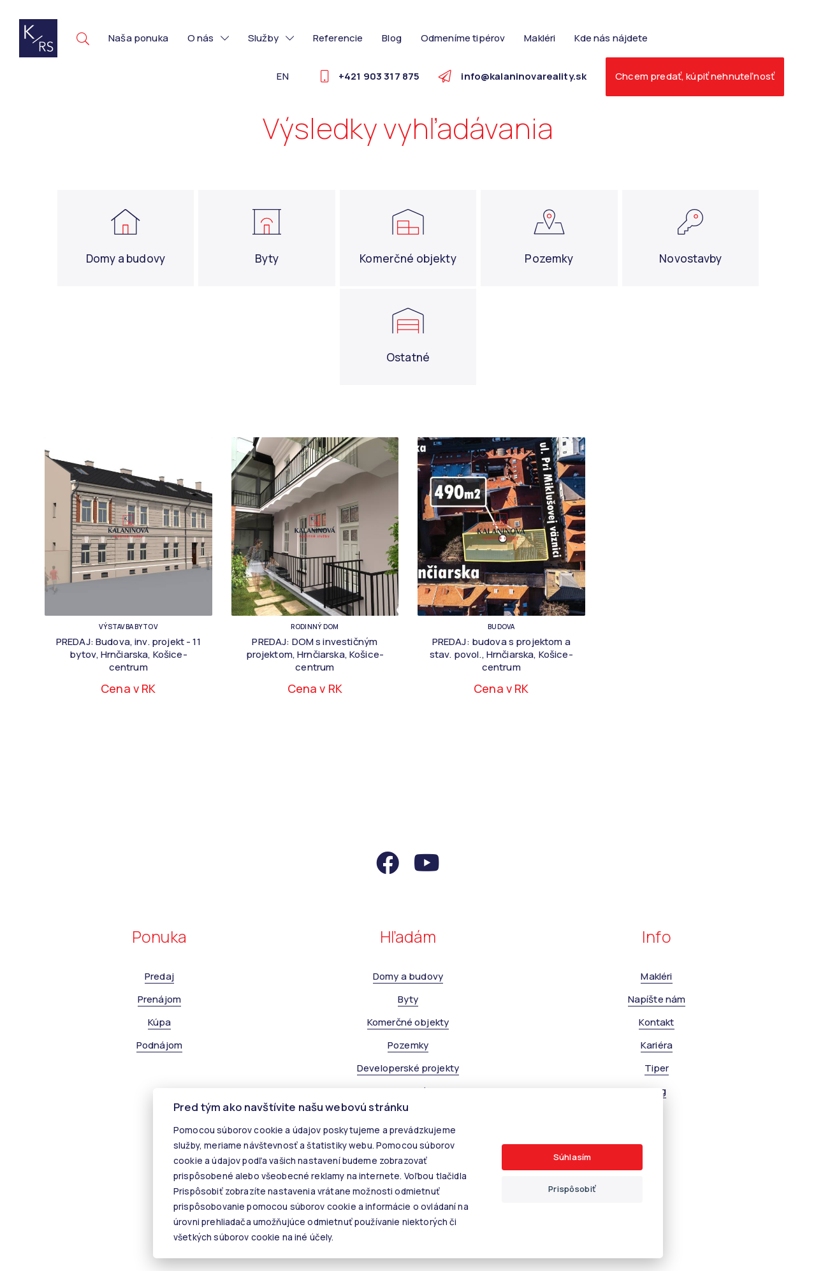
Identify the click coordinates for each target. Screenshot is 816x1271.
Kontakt (656, 1022)
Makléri (539, 38)
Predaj (159, 976)
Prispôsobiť (572, 1189)
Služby (271, 38)
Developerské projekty (408, 1068)
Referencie (338, 38)
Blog (392, 38)
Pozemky (408, 1045)
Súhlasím (572, 1157)
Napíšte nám (657, 999)
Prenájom (159, 999)
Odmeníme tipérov (463, 38)
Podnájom (159, 1045)
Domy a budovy (408, 976)
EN (282, 76)
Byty (408, 999)
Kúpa (159, 1022)
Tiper (657, 1068)
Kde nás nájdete (611, 38)
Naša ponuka (138, 38)
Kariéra (657, 1045)
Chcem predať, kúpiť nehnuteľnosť (695, 76)
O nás (208, 38)
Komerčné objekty (408, 1022)
